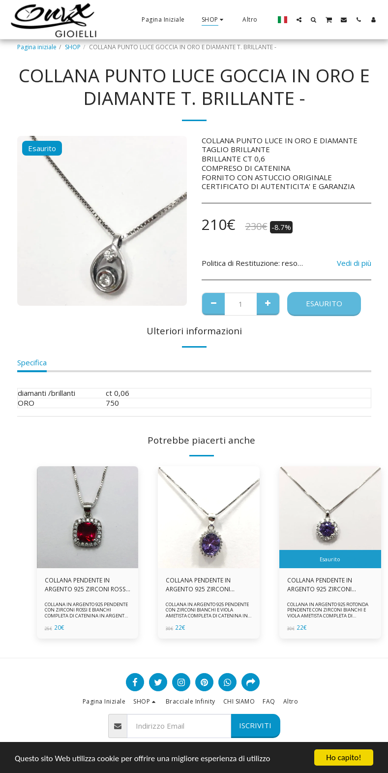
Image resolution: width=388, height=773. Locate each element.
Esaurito (324, 303)
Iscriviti (255, 725)
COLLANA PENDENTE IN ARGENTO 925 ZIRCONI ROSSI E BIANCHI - (85, 585)
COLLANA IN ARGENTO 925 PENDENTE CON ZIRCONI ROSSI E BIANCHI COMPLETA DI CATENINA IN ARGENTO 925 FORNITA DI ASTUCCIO (86, 613)
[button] (299, 19)
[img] (88, 517)
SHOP (73, 47)
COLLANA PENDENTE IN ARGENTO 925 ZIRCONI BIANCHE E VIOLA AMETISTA (204, 585)
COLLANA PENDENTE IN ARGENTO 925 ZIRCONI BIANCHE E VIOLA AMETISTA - (327, 585)
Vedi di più (354, 263)
